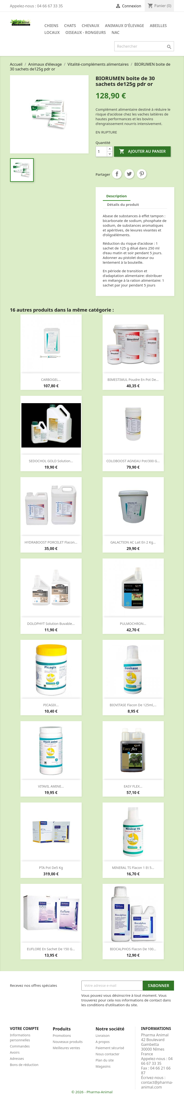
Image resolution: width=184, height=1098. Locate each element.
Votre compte (24, 1028)
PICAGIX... (51, 705)
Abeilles (158, 25)
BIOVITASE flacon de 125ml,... (133, 705)
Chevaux (90, 25)
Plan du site (105, 1060)
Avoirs (15, 1052)
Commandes (20, 1046)
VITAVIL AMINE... (51, 786)
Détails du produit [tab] (123, 204)
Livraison (103, 1035)
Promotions (62, 1035)
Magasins (103, 1066)
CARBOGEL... (51, 379)
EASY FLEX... (133, 786)
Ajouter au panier (142, 151)
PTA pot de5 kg (51, 867)
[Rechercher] (144, 46)
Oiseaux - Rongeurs (85, 32)
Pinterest (141, 174)
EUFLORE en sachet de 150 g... (51, 949)
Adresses (17, 1058)
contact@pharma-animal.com (157, 1085)
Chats (70, 25)
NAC (115, 32)
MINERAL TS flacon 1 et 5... (133, 867)
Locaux (52, 32)
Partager (117, 174)
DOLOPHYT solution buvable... (51, 623)
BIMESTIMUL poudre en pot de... (133, 379)
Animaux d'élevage (124, 25)
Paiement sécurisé (110, 1048)
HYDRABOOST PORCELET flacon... (51, 542)
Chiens (52, 25)
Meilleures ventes (66, 1048)
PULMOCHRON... (133, 623)
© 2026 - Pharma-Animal (92, 1091)
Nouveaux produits (68, 1041)
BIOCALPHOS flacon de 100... (133, 949)
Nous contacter (107, 1054)
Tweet (129, 174)
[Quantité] (101, 151)
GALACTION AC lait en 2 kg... (133, 542)
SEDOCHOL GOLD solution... (51, 461)
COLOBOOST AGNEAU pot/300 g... (133, 461)
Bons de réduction (24, 1064)
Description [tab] (116, 196)
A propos (103, 1041)
